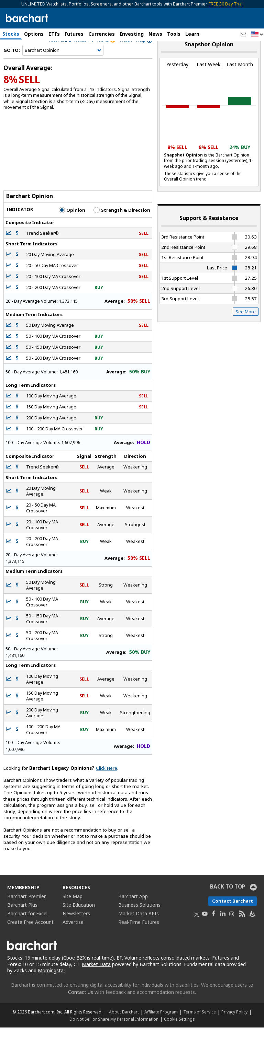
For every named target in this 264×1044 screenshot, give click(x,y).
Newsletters (76, 929)
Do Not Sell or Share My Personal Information (113, 1035)
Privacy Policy (234, 1028)
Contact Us (80, 1008)
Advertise (73, 938)
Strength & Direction (122, 226)
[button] (257, 34)
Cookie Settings (179, 1035)
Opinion (72, 226)
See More (245, 328)
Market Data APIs (138, 929)
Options (34, 34)
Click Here (106, 784)
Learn (192, 34)
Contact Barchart (232, 917)
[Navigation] (62, 66)
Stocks (10, 34)
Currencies (101, 34)
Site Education (79, 921)
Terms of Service (199, 1028)
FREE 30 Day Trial (226, 4)
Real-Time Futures (138, 938)
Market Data (96, 980)
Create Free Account (30, 938)
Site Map (72, 912)
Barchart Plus (22, 921)
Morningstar (51, 987)
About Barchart (124, 1028)
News (155, 34)
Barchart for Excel (27, 929)
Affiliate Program (161, 1028)
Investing (132, 34)
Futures (74, 34)
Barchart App (133, 912)
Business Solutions (139, 921)
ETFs (54, 34)
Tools (173, 34)
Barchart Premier (26, 912)
